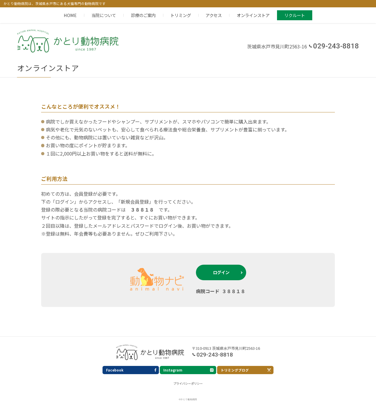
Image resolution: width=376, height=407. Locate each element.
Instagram (172, 370)
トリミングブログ (235, 370)
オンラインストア (253, 15)
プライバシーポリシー (188, 383)
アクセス (214, 15)
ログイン (221, 272)
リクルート (294, 15)
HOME (70, 15)
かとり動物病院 (68, 41)
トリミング (180, 15)
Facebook (114, 370)
